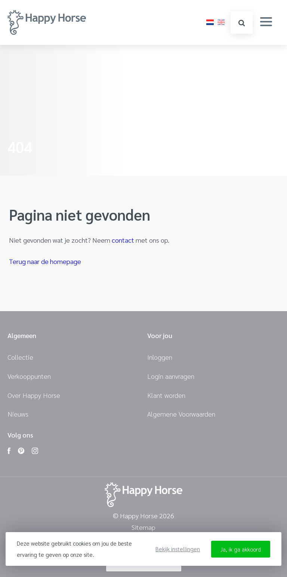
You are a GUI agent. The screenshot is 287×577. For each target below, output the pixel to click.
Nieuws (17, 413)
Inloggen (159, 357)
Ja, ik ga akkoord (240, 549)
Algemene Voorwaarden (181, 413)
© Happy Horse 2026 (143, 516)
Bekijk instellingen (177, 549)
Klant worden (166, 395)
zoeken (241, 23)
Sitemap (143, 527)
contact (123, 240)
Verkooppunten (29, 376)
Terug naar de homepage (45, 261)
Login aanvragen (170, 376)
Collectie (20, 357)
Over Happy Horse (33, 395)
